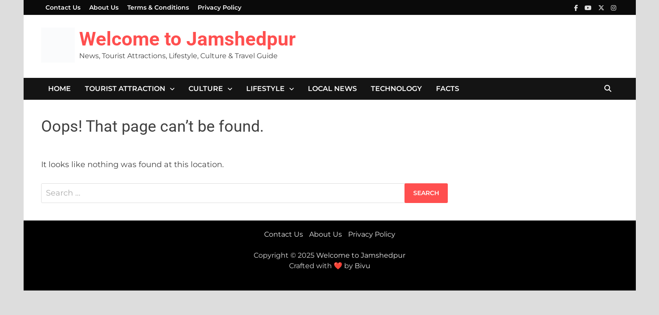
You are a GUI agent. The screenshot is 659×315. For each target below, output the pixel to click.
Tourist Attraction (125, 88)
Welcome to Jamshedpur (187, 39)
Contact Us (62, 7)
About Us (104, 7)
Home (59, 88)
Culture (205, 88)
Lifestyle (265, 88)
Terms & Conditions (158, 7)
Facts (447, 88)
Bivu (362, 266)
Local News (332, 88)
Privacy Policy (219, 7)
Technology (396, 88)
